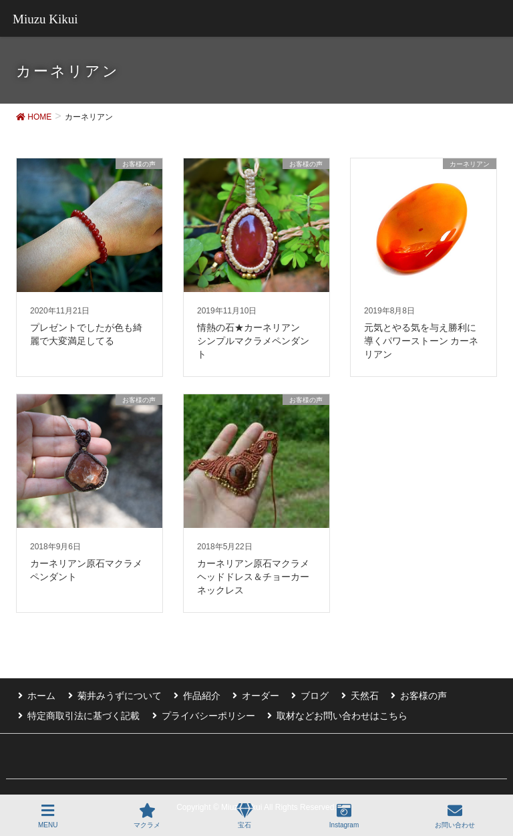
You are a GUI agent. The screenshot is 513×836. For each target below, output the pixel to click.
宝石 (244, 816)
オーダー (252, 694)
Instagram (344, 816)
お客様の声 (408, 694)
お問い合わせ (455, 816)
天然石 (351, 694)
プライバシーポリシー (203, 713)
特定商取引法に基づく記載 (81, 713)
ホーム (39, 694)
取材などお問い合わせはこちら (335, 713)
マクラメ (147, 816)
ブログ (304, 694)
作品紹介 (195, 694)
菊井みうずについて (115, 694)
